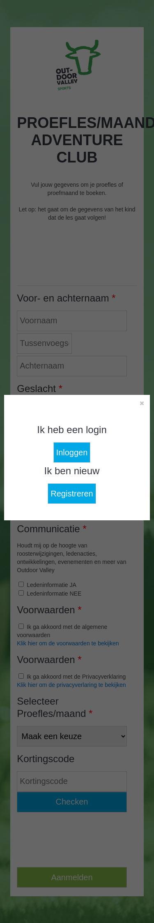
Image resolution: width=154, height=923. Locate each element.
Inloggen (72, 452)
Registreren (72, 493)
